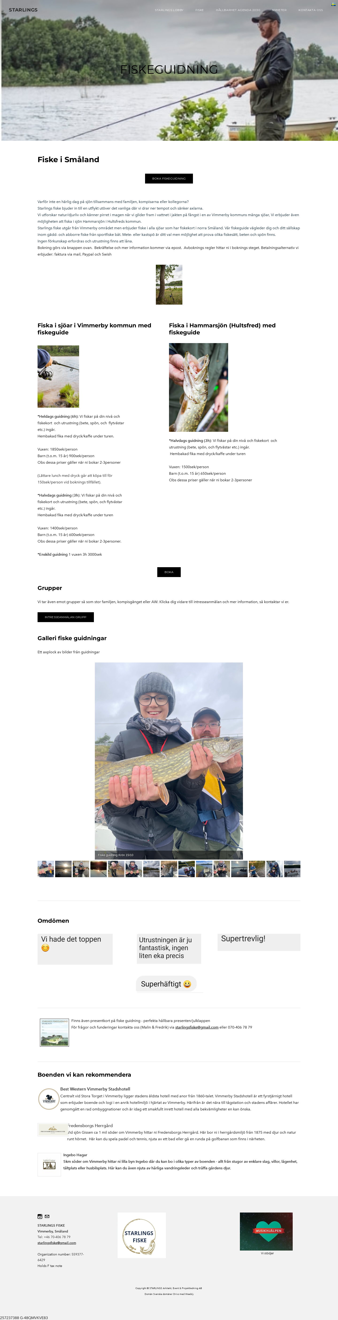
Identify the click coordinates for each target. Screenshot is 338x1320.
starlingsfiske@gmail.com (197, 1027)
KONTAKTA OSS (310, 10)
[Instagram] (40, 1216)
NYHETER (279, 10)
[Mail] (47, 1216)
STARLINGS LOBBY (168, 10)
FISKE (199, 10)
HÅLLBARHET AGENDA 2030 (237, 10)
